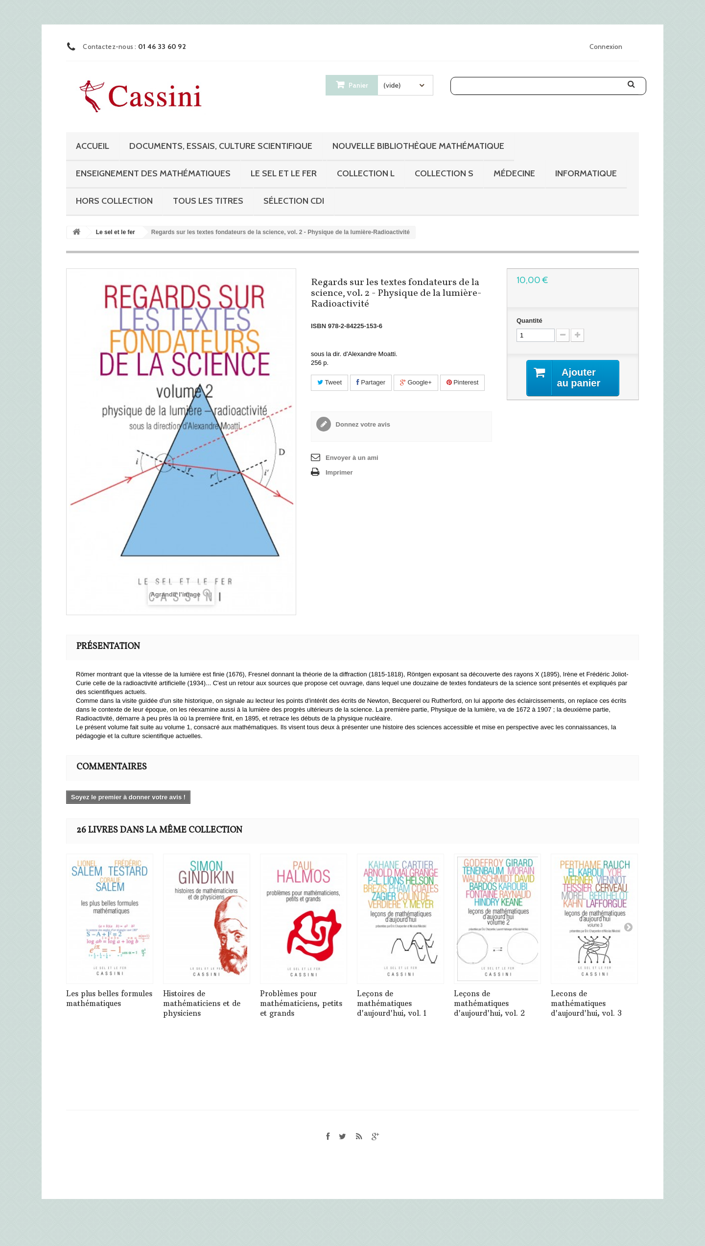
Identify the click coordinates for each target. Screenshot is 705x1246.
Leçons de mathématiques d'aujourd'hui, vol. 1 (391, 1003)
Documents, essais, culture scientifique (220, 146)
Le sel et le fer (284, 173)
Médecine (514, 173)
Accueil (92, 146)
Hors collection (114, 200)
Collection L (366, 173)
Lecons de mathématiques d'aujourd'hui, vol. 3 (586, 1003)
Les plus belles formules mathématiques (109, 998)
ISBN (318, 326)
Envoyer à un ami (352, 457)
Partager (370, 382)
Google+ (416, 382)
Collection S (444, 173)
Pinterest (462, 382)
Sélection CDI (293, 200)
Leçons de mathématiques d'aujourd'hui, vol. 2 (489, 1003)
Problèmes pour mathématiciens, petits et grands (301, 1003)
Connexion (605, 46)
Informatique (586, 173)
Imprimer (339, 472)
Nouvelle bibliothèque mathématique (418, 146)
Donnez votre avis (362, 424)
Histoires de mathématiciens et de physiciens (201, 1003)
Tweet (329, 382)
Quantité (529, 320)
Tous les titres (208, 200)
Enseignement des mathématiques (153, 173)
